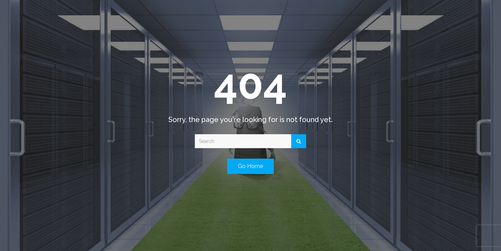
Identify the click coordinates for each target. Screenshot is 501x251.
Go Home (250, 166)
